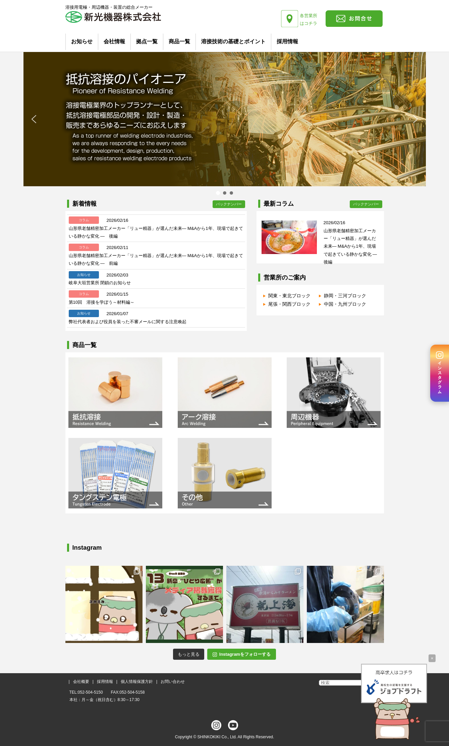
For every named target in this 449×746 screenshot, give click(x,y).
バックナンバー (229, 204)
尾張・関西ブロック (289, 304)
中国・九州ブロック (345, 304)
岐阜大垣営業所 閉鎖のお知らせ (100, 282)
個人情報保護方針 (137, 681)
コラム (84, 220)
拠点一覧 (147, 41)
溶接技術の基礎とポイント (233, 41)
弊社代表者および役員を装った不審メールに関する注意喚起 (127, 321)
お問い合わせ (173, 681)
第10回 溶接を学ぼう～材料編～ (101, 302)
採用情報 (287, 41)
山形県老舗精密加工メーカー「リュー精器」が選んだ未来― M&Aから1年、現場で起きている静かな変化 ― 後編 (353, 246)
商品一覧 (179, 41)
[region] (224, 124)
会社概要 (81, 681)
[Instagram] (439, 373)
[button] (34, 119)
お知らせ (82, 41)
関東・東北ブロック (289, 295)
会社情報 (114, 41)
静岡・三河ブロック (345, 295)
